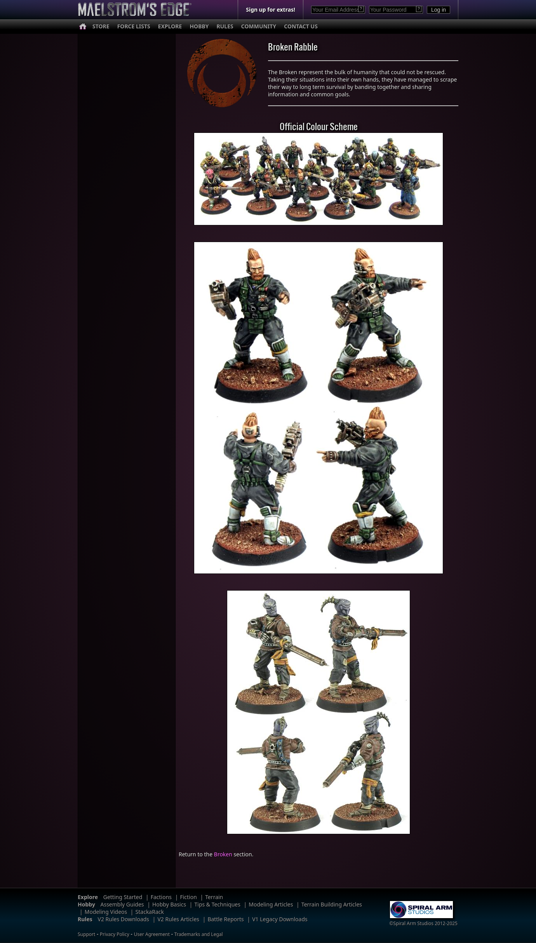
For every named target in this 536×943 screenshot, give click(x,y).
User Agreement (152, 934)
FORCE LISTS (133, 26)
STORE (101, 26)
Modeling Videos (106, 911)
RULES (225, 26)
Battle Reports (225, 919)
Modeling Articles (271, 904)
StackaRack (150, 911)
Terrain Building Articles (331, 904)
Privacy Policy (114, 934)
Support (86, 934)
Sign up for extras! (270, 9)
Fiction (188, 897)
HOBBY (199, 26)
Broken (223, 854)
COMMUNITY (258, 26)
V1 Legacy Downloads (280, 919)
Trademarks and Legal (198, 934)
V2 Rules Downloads (123, 919)
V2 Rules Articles (178, 919)
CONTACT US (301, 26)
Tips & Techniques (217, 904)
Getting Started (123, 897)
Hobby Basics (169, 904)
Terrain (214, 897)
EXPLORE (170, 26)
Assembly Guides (122, 904)
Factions (161, 897)
